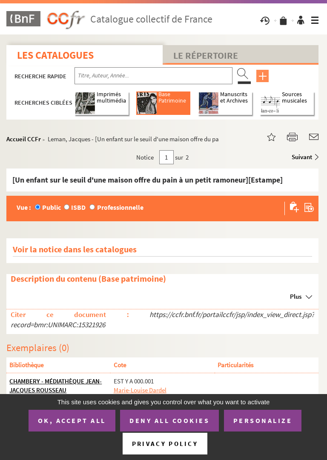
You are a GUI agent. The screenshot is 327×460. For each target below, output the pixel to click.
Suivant (302, 157)
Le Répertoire (205, 55)
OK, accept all (72, 420)
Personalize (263, 420)
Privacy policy (165, 444)
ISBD (78, 207)
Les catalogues (55, 55)
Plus (295, 296)
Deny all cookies (169, 420)
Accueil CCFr (23, 139)
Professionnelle (120, 207)
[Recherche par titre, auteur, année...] (153, 75)
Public (51, 207)
